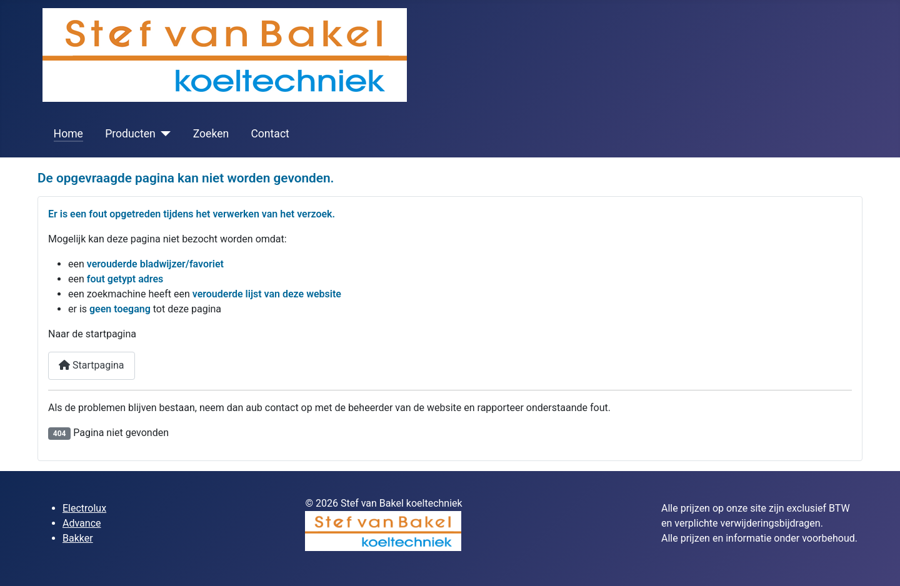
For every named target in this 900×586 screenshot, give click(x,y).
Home (68, 133)
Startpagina (91, 365)
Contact (270, 133)
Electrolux (84, 508)
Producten (130, 133)
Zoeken (211, 133)
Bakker (77, 538)
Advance (81, 523)
